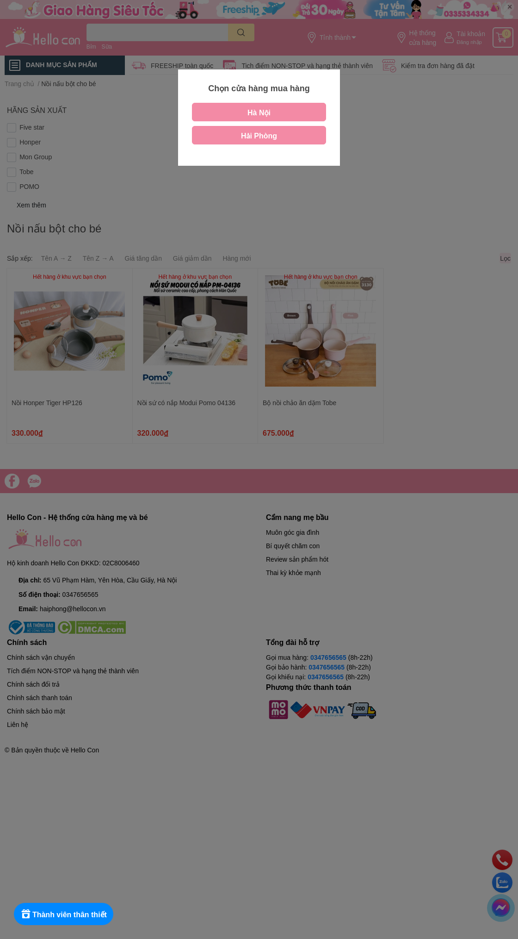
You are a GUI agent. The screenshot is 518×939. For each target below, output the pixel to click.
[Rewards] (64, 914)
